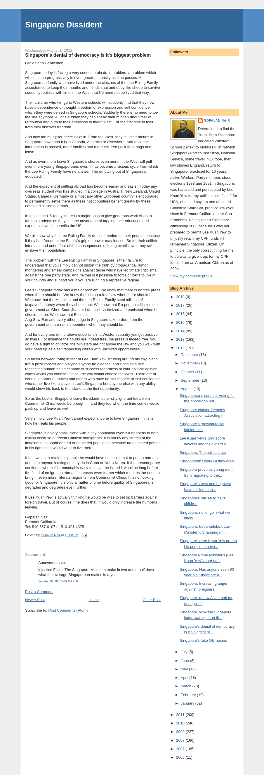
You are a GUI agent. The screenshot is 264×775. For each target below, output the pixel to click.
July (185, 652)
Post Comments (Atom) (68, 610)
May (185, 669)
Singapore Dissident (63, 24)
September (190, 380)
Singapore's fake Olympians (203, 640)
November (190, 363)
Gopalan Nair (217, 120)
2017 (181, 305)
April (185, 677)
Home (94, 600)
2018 (181, 297)
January (188, 703)
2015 (181, 322)
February (189, 695)
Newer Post (35, 600)
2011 (181, 714)
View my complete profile (191, 276)
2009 (181, 731)
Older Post (152, 600)
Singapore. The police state (203, 452)
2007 (181, 749)
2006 (181, 757)
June (185, 660)
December (190, 354)
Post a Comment (39, 591)
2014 (181, 331)
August (187, 389)
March (186, 686)
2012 (181, 348)
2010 (181, 723)
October (188, 372)
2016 (181, 314)
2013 (181, 339)
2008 (181, 740)
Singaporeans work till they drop (207, 461)
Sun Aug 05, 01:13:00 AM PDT (58, 581)
